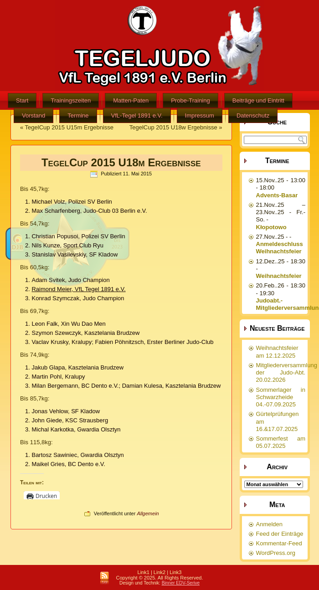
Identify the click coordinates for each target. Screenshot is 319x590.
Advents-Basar (277, 195)
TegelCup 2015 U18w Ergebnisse (173, 127)
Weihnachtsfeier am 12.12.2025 (277, 351)
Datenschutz (253, 115)
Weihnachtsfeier (279, 275)
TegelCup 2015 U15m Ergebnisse (69, 127)
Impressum (199, 115)
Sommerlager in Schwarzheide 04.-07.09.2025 (281, 397)
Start (22, 100)
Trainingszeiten (71, 100)
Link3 (175, 572)
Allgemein (148, 513)
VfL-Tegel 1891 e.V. (137, 115)
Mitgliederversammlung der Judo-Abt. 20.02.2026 (286, 373)
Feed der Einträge (280, 533)
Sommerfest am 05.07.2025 (281, 442)
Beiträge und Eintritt (258, 100)
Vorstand (33, 115)
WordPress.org (275, 552)
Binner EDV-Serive (181, 582)
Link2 (159, 572)
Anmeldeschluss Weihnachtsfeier (279, 248)
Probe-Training (190, 100)
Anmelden (269, 524)
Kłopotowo (271, 227)
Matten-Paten (131, 100)
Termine (77, 115)
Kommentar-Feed (279, 543)
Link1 (143, 572)
